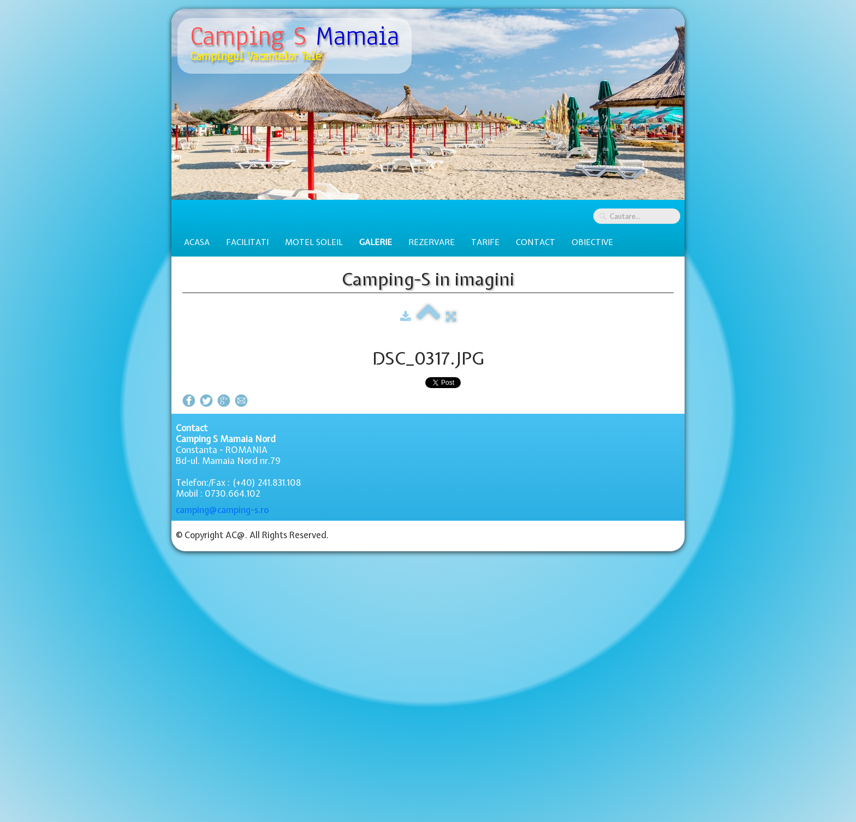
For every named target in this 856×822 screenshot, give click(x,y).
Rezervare (431, 242)
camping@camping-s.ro (222, 510)
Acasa (197, 242)
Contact (535, 242)
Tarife (485, 242)
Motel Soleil (314, 242)
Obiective (592, 242)
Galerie (375, 242)
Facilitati (247, 242)
